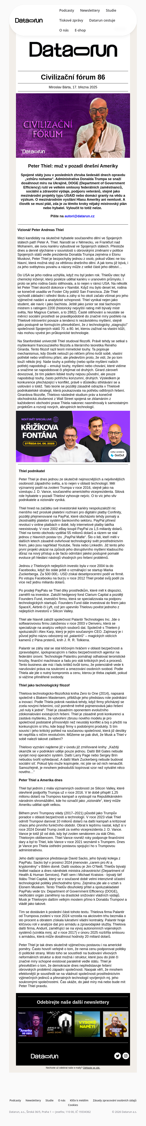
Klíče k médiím (79, 1100)
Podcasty (66, 10)
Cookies (73, 1105)
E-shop (80, 30)
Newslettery (90, 10)
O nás (64, 30)
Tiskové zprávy (71, 20)
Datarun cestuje (102, 20)
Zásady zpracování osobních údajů (114, 1100)
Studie (111, 10)
